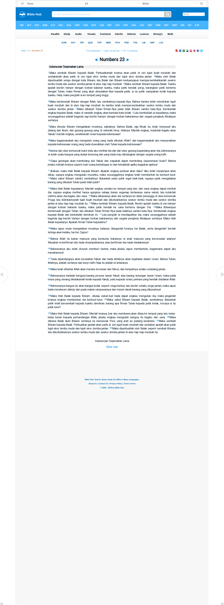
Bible (23, 51)
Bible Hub (112, 347)
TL (29, 51)
